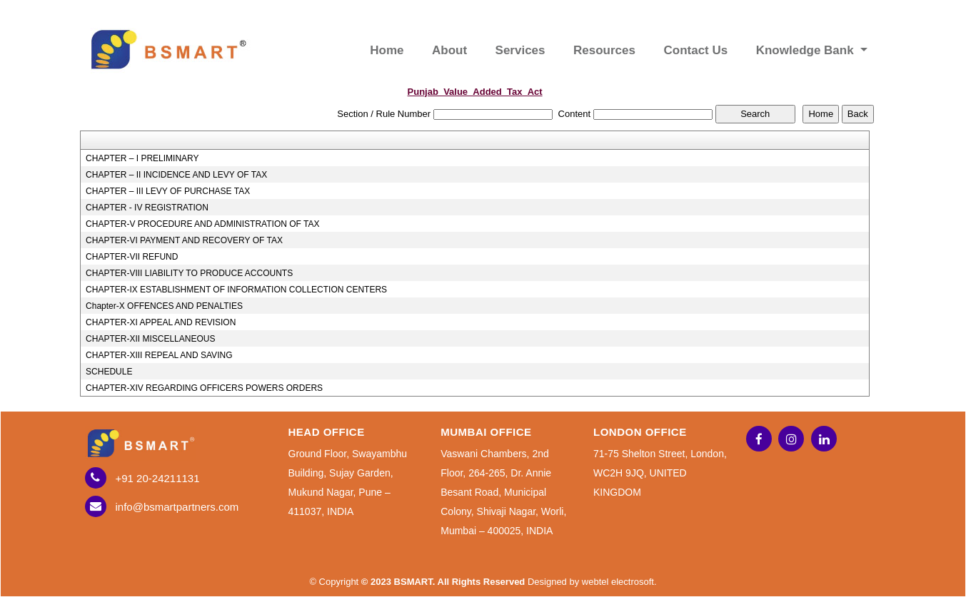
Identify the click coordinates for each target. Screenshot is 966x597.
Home (386, 50)
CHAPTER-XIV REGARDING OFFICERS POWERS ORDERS (204, 388)
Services (520, 50)
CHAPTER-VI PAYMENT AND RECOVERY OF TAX (184, 240)
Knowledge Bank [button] (806, 50)
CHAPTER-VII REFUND (132, 257)
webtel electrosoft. (619, 581)
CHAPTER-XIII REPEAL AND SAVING (159, 355)
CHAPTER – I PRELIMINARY (142, 158)
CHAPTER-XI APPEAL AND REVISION (161, 322)
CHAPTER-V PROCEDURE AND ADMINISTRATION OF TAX (202, 224)
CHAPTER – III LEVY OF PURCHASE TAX (168, 191)
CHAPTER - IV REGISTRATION (147, 208)
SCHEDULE (109, 372)
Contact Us (695, 50)
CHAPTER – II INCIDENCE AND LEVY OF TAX (176, 175)
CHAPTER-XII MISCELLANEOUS (150, 339)
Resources (604, 50)
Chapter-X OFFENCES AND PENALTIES (164, 306)
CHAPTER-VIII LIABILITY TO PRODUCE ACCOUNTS (189, 273)
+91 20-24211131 (158, 478)
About (449, 50)
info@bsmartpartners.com (177, 506)
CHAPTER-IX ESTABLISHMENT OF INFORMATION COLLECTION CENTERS (236, 290)
